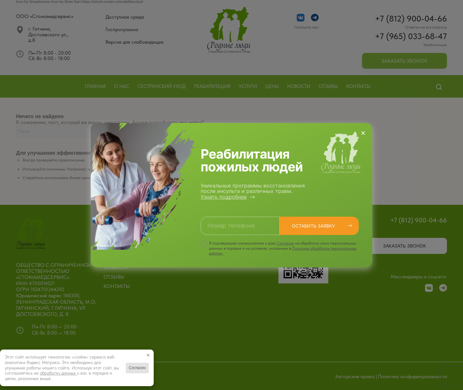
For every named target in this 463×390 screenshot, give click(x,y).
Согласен (137, 368)
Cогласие (285, 243)
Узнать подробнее (224, 197)
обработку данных (58, 373)
